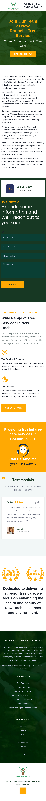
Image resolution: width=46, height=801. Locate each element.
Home (23, 726)
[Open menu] (3, 5)
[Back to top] (23, 791)
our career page (12, 164)
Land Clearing (23, 703)
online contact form (26, 653)
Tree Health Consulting (23, 691)
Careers (23, 746)
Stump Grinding (23, 687)
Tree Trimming (23, 683)
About (23, 738)
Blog (23, 734)
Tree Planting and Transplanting (23, 707)
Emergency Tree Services (23, 695)
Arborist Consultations (23, 699)
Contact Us (23, 742)
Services (23, 730)
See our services (13, 407)
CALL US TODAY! (23, 54)
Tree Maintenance (23, 712)
